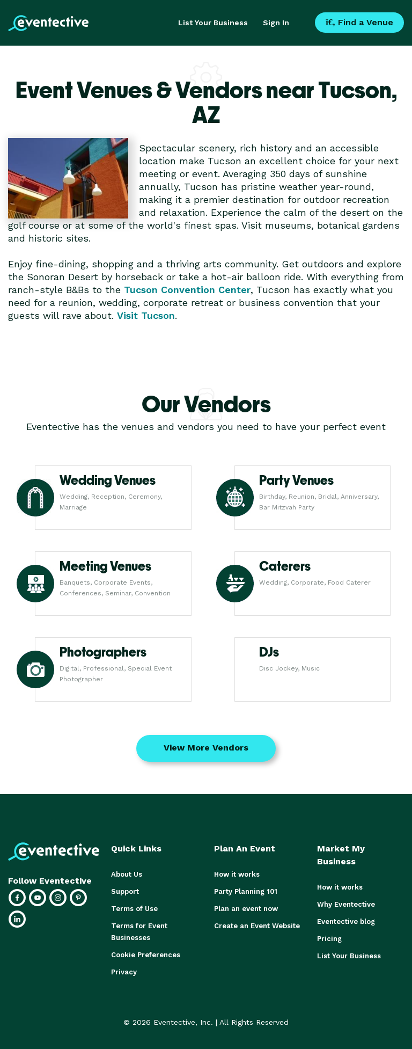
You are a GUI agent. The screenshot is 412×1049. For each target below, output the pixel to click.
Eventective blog (346, 921)
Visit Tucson (146, 315)
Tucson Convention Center (187, 289)
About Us (126, 874)
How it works (237, 874)
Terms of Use (134, 909)
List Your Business (213, 22)
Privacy (124, 972)
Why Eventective (346, 904)
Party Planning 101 (245, 891)
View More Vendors (206, 747)
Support (125, 891)
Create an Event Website (257, 926)
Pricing (329, 939)
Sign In (276, 22)
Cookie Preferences (145, 955)
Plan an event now (246, 909)
